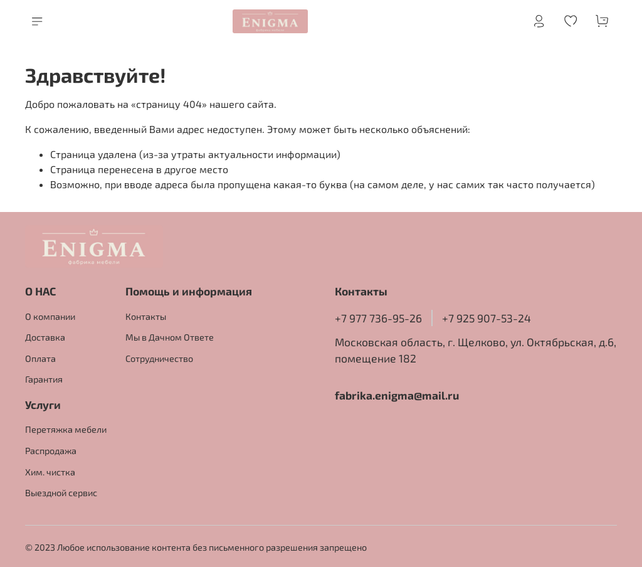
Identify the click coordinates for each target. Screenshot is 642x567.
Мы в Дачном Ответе (169, 337)
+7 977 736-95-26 (378, 318)
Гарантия (44, 379)
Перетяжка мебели (66, 429)
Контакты (145, 316)
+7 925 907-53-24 (486, 318)
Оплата (40, 358)
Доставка (45, 337)
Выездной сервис (61, 492)
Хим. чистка (50, 472)
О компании (50, 316)
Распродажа (50, 450)
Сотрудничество (159, 358)
